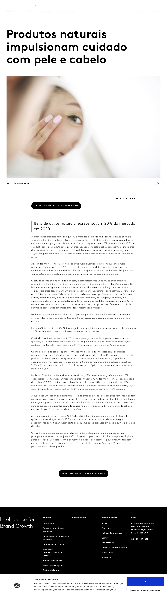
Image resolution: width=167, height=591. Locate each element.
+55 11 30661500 (140, 533)
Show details (40, 586)
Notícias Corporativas (112, 533)
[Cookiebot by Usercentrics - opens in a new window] (16, 586)
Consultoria (48, 524)
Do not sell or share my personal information (145, 577)
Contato (105, 538)
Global (153, 5)
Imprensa (106, 557)
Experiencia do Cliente (53, 544)
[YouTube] (142, 540)
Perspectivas (46, 5)
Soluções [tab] (30, 5)
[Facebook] (137, 540)
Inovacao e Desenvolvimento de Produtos (52, 552)
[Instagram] (132, 540)
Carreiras (143, 5)
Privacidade (107, 552)
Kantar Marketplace (66, 5)
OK (145, 567)
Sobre (134, 5)
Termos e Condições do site (114, 548)
